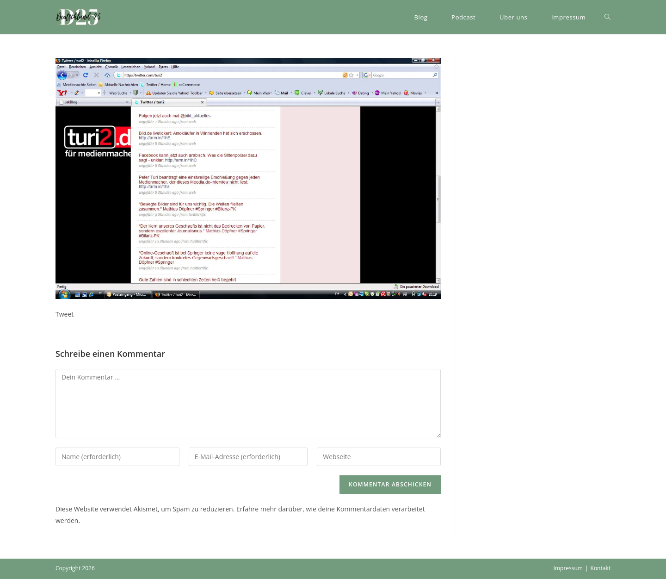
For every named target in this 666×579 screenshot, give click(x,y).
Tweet (65, 314)
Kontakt (600, 568)
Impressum (568, 568)
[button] (79, 17)
